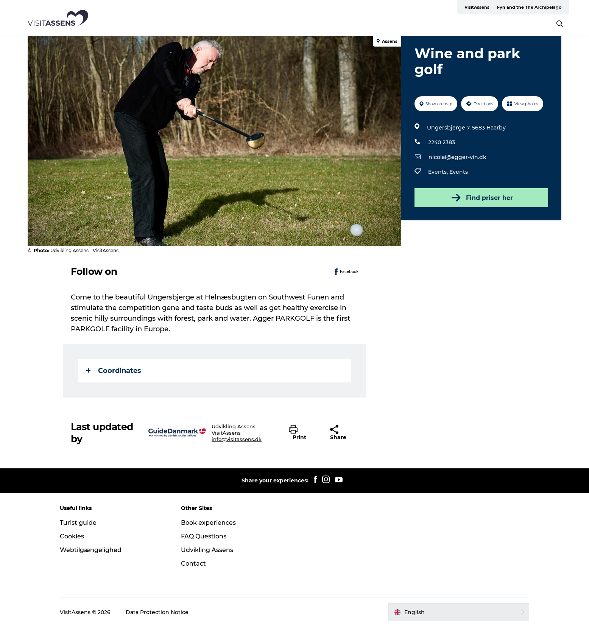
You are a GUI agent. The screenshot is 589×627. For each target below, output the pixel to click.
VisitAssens (476, 7)
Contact (193, 563)
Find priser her (481, 197)
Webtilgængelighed (91, 550)
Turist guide (78, 522)
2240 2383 (441, 142)
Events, (438, 171)
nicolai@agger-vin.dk (457, 157)
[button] (304, 433)
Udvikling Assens (207, 550)
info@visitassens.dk (237, 439)
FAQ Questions (203, 536)
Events (458, 171)
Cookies (72, 536)
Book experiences (208, 522)
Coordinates (113, 371)
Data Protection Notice (157, 612)
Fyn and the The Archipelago (529, 7)
